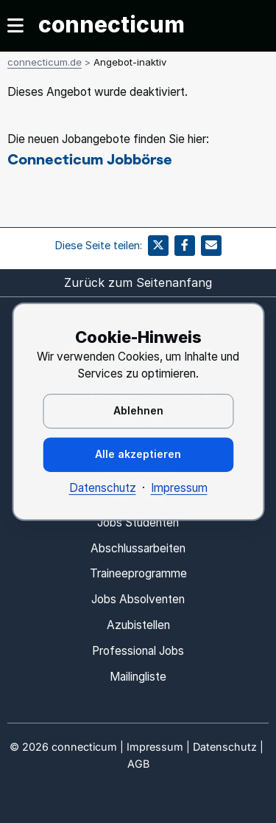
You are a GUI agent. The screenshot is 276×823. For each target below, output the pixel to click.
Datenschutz (102, 488)
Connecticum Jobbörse (89, 158)
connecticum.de (44, 62)
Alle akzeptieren (138, 454)
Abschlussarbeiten (138, 548)
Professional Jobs (138, 651)
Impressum (179, 488)
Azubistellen (138, 625)
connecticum (111, 24)
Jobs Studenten (138, 522)
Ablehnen (138, 410)
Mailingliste (138, 677)
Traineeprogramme (138, 573)
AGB (138, 763)
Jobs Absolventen (138, 599)
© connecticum (63, 746)
